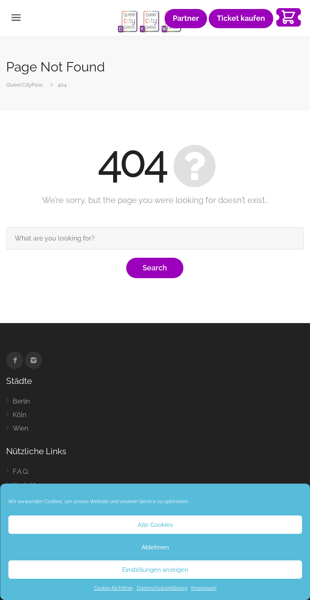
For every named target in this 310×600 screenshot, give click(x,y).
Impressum (203, 588)
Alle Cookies (155, 525)
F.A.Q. (21, 471)
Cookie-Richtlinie (113, 588)
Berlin (21, 401)
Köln (19, 415)
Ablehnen (155, 547)
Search (155, 267)
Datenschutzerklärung (162, 588)
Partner (186, 18)
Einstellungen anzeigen (155, 569)
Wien (20, 428)
